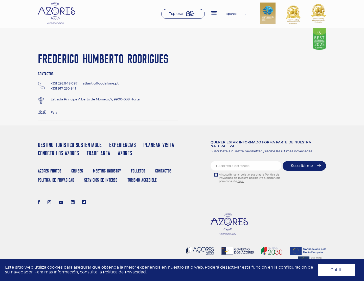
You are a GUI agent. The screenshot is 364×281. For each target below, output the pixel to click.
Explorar (176, 14)
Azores (125, 153)
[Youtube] (61, 203)
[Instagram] (49, 203)
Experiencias (122, 145)
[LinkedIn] (73, 203)
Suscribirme (302, 166)
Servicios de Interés (100, 180)
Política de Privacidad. (125, 272)
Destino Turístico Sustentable (70, 145)
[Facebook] (39, 203)
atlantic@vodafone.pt (101, 83)
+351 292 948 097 (64, 83)
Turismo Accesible (142, 180)
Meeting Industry (107, 170)
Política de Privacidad (56, 180)
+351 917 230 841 (63, 88)
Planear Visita (158, 145)
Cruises (77, 170)
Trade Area (98, 153)
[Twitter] (84, 203)
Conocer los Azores (58, 153)
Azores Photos (49, 170)
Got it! (336, 270)
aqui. (241, 181)
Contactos (163, 170)
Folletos (138, 170)
